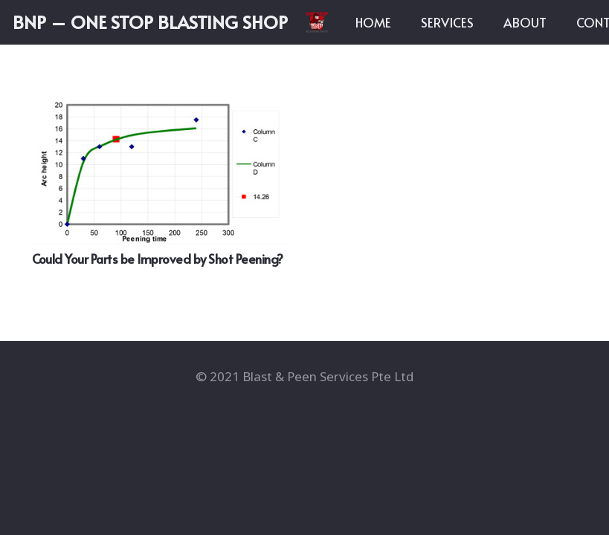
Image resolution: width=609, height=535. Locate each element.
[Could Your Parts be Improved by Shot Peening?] (159, 162)
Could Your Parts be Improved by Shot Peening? (157, 259)
